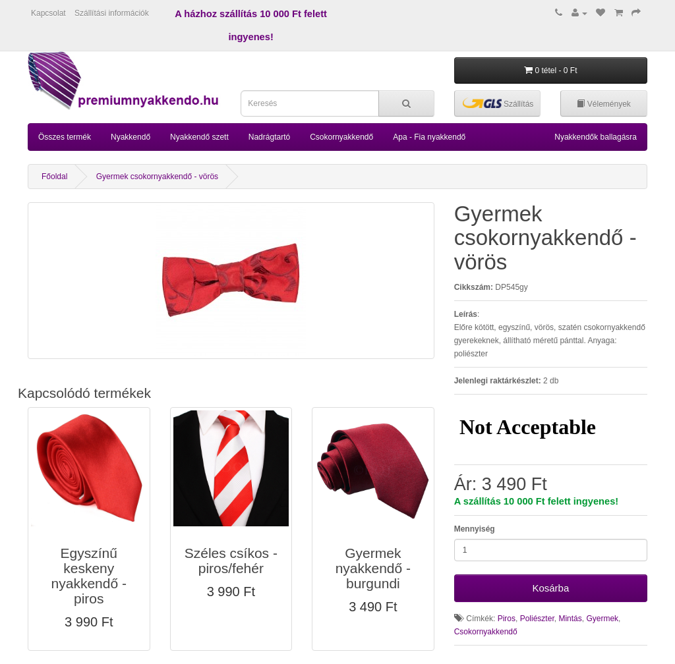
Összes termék (64, 137)
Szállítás (498, 103)
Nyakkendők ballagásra (595, 137)
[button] (89, 529)
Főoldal (54, 176)
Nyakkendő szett (199, 137)
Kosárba (550, 588)
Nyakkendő (130, 137)
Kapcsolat (48, 13)
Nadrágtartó (269, 137)
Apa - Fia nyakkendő (429, 137)
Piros (506, 618)
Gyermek (602, 618)
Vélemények (603, 104)
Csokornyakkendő (341, 137)
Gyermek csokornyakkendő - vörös (157, 176)
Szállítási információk (111, 13)
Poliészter (537, 618)
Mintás (569, 618)
